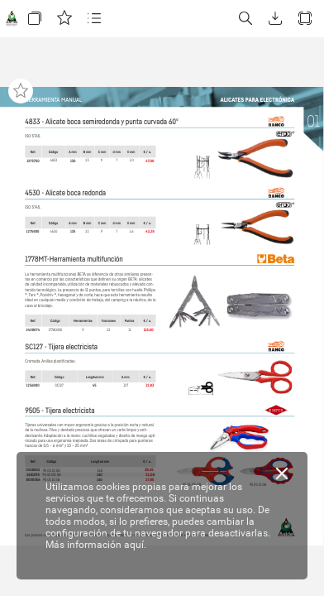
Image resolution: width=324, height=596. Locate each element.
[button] (35, 18)
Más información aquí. (95, 544)
